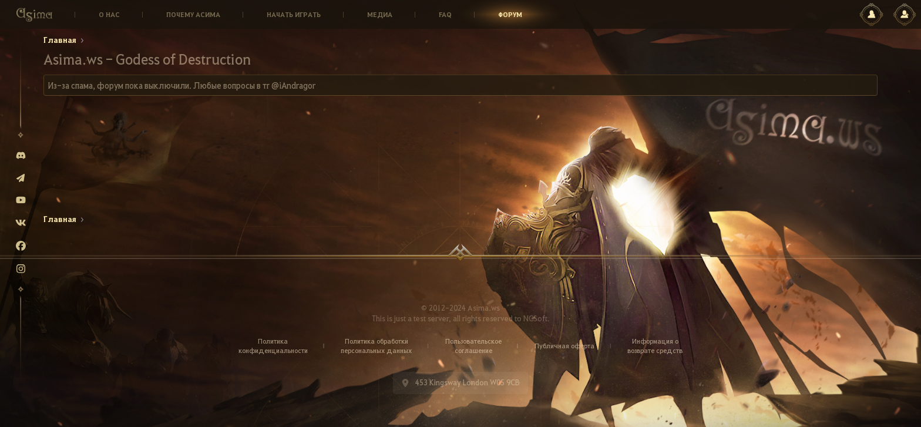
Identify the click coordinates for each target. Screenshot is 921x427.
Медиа (379, 14)
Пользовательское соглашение (473, 346)
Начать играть (294, 14)
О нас (109, 14)
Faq (445, 14)
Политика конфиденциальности (273, 346)
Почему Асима (193, 14)
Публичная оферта (564, 345)
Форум (510, 14)
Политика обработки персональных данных (376, 346)
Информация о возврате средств (655, 346)
